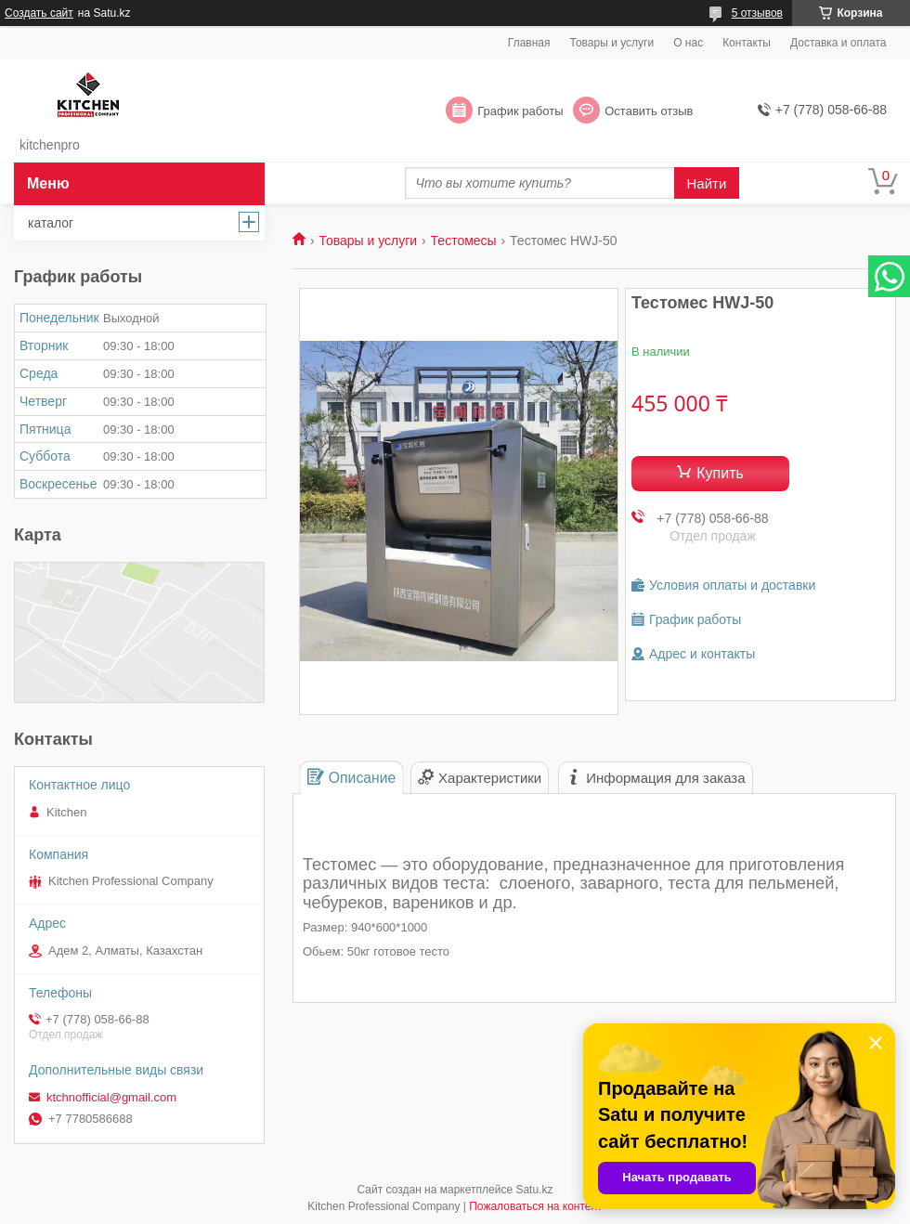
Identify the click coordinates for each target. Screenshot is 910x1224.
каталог (50, 222)
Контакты (746, 42)
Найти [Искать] (707, 183)
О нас (688, 42)
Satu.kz (533, 1189)
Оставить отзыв (648, 111)
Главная (529, 42)
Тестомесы (464, 240)
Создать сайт (39, 13)
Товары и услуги (612, 42)
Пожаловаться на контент (535, 1206)
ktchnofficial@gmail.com (111, 1097)
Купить (720, 473)
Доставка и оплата (838, 42)
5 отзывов (757, 13)
